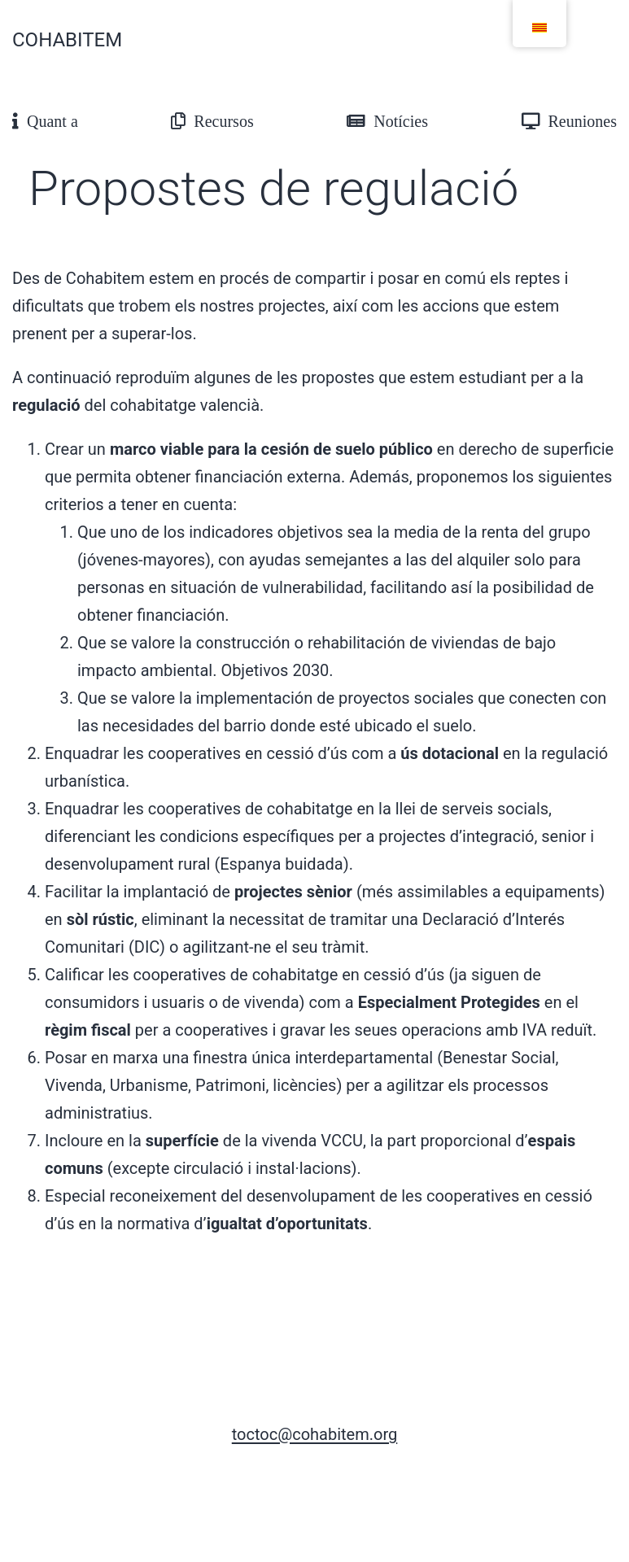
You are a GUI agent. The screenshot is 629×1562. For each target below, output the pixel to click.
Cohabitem (67, 39)
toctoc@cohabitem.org (314, 1434)
